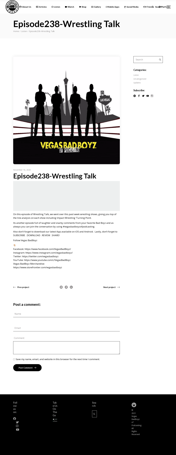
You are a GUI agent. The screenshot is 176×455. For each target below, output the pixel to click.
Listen (24, 31)
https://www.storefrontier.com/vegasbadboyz (37, 267)
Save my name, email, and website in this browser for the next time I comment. (58, 359)
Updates (137, 82)
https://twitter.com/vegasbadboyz (40, 256)
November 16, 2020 (22, 170)
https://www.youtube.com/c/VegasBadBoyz (47, 260)
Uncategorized (139, 79)
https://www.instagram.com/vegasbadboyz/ (49, 252)
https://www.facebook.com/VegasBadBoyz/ (48, 249)
